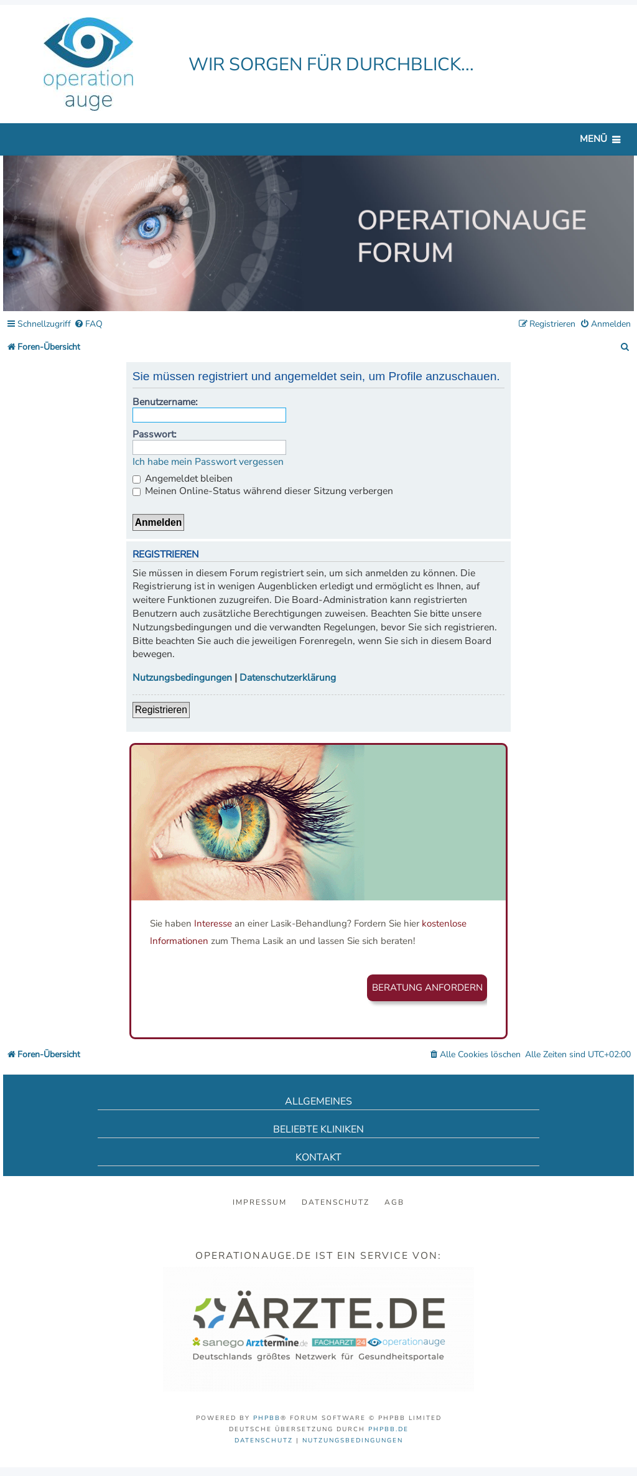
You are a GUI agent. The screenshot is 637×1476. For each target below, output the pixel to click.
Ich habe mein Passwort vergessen (208, 462)
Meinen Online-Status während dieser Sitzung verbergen (263, 491)
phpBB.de (388, 1429)
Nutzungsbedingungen (182, 677)
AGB (394, 1202)
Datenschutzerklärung (287, 677)
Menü (593, 139)
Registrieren (161, 709)
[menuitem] (88, 324)
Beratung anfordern (427, 987)
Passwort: (155, 434)
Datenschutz (336, 1202)
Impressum (260, 1202)
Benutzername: (165, 402)
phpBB (267, 1418)
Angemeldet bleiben (183, 478)
